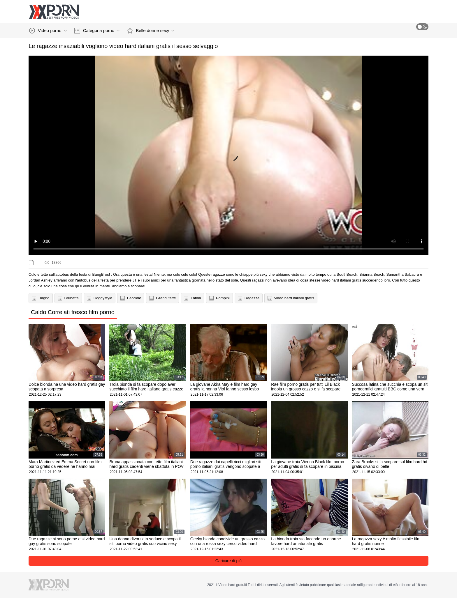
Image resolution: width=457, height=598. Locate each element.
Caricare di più (228, 560)
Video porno (48, 30)
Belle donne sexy (150, 30)
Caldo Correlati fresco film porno (73, 312)
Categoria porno (97, 30)
